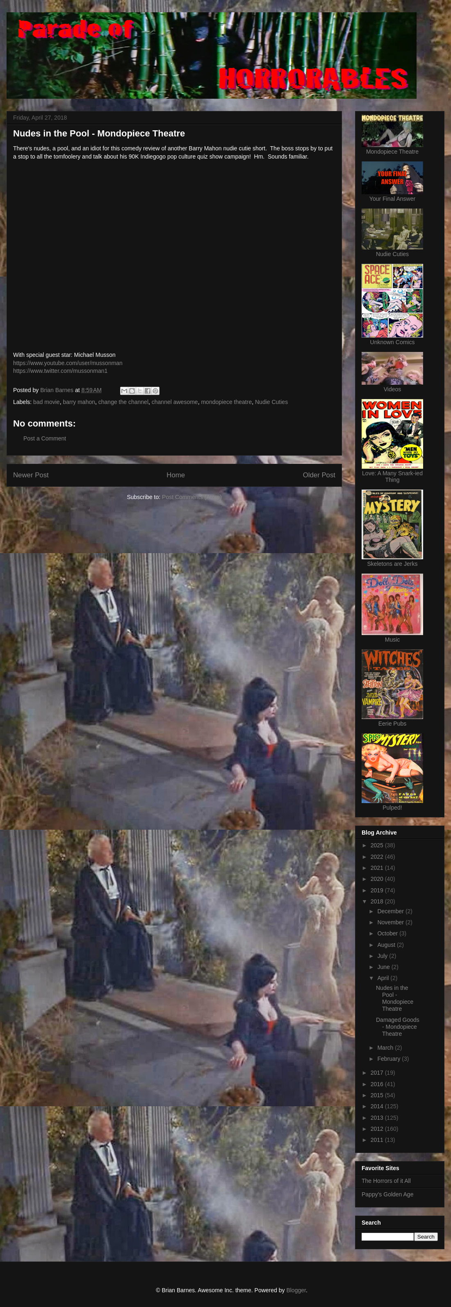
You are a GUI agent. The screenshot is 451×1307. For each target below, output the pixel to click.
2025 (378, 845)
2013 (378, 1117)
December (391, 911)
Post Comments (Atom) (191, 497)
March (386, 1047)
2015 (378, 1095)
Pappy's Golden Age (387, 1194)
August (386, 945)
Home (175, 475)
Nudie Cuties (271, 402)
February (389, 1058)
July (383, 956)
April (383, 978)
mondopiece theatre (226, 402)
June (384, 967)
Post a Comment (44, 438)
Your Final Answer (392, 198)
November (391, 922)
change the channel (123, 402)
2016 (378, 1084)
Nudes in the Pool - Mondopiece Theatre (394, 998)
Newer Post (31, 475)
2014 (378, 1106)
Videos (392, 389)
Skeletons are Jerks (392, 563)
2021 (378, 868)
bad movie (46, 402)
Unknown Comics (392, 342)
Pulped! (392, 807)
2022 (378, 856)
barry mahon (79, 402)
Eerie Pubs (392, 723)
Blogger (295, 1290)
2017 (378, 1072)
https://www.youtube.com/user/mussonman (68, 363)
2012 (378, 1128)
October (388, 933)
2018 (378, 901)
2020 (378, 879)
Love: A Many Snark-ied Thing (392, 476)
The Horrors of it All (386, 1181)
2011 (378, 1140)
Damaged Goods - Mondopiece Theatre (397, 1027)
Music (392, 639)
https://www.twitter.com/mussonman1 (60, 371)
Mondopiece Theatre (392, 151)
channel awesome (175, 402)
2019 (378, 890)
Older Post (319, 475)
